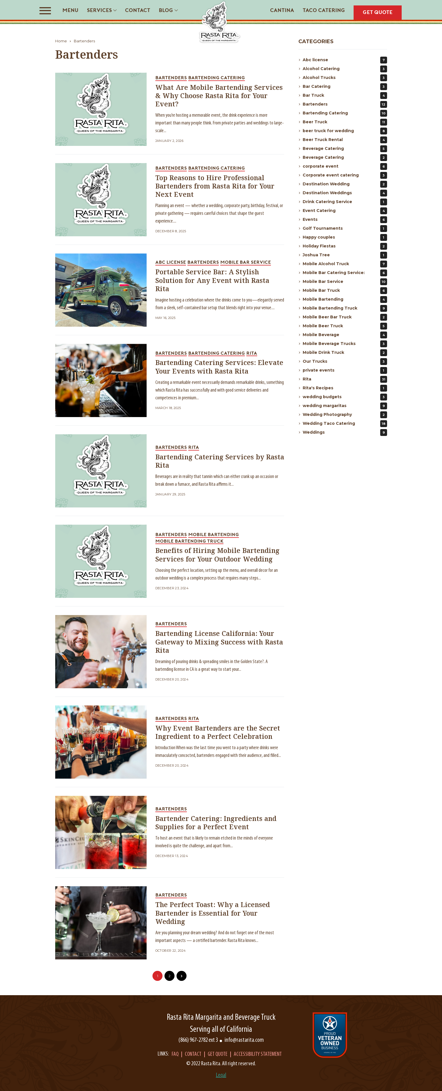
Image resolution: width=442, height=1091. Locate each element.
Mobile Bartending (345, 299)
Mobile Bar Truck (345, 290)
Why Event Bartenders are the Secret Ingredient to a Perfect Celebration (217, 733)
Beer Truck (345, 122)
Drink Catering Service (345, 202)
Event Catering (345, 210)
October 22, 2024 (170, 951)
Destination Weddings (345, 193)
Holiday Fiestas (345, 246)
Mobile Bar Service (345, 281)
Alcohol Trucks (345, 77)
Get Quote (217, 1054)
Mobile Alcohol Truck (345, 264)
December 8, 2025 (170, 231)
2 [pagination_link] (170, 976)
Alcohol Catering (345, 69)
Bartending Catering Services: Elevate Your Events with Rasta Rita (219, 367)
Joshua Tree (345, 255)
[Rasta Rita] (219, 22)
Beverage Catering (345, 148)
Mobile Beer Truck (345, 326)
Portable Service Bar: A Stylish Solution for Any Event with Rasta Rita (212, 281)
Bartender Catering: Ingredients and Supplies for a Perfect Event (215, 823)
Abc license (345, 60)
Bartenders (84, 41)
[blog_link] (101, 109)
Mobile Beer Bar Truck (345, 317)
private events (345, 370)
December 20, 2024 (172, 679)
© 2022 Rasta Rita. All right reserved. (221, 1064)
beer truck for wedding (345, 131)
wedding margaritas (345, 405)
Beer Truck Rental (345, 139)
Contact (193, 1054)
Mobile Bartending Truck (345, 308)
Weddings (345, 432)
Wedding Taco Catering (345, 423)
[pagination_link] (182, 976)
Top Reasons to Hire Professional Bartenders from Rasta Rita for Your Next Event (214, 187)
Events (345, 219)
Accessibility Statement (258, 1054)
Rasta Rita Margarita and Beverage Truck (221, 1017)
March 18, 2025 (168, 408)
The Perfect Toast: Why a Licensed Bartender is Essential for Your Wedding (212, 913)
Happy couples (345, 237)
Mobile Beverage (345, 335)
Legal (221, 1075)
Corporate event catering (345, 175)
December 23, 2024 (172, 588)
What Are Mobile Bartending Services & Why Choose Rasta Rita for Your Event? (219, 96)
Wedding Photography (345, 414)
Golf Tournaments (345, 228)
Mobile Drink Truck (345, 352)
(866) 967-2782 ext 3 (198, 1040)
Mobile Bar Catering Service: (345, 272)
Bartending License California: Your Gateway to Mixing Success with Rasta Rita (219, 642)
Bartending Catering (345, 113)
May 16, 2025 (165, 318)
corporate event (345, 166)
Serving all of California (221, 1029)
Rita (345, 379)
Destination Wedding (345, 184)
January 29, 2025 (170, 494)
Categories (316, 41)
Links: (163, 1054)
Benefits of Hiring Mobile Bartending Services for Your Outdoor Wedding (217, 555)
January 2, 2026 (169, 141)
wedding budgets (345, 397)
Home (61, 41)
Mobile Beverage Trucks (345, 343)
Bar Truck (345, 95)
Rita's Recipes (345, 388)
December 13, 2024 (171, 856)
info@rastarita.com (244, 1040)
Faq (175, 1054)
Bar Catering (345, 86)
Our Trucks (345, 361)
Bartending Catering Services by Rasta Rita (219, 462)
